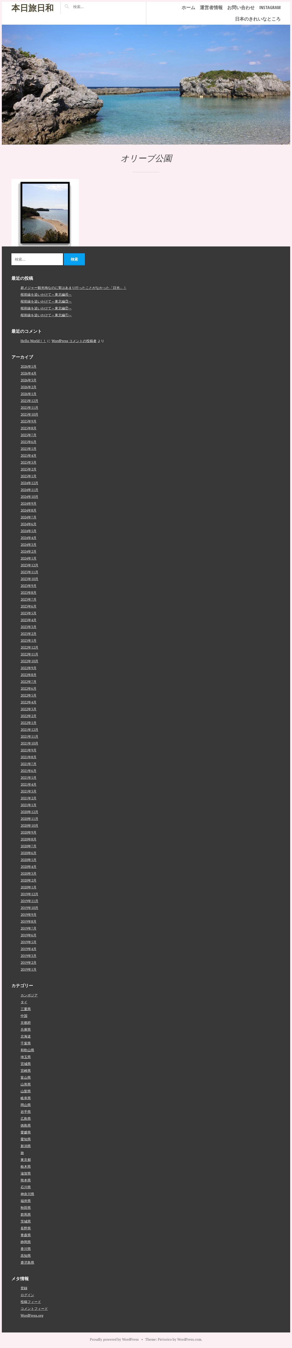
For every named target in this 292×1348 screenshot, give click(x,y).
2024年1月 (28, 558)
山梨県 (26, 1091)
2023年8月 (28, 592)
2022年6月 (28, 688)
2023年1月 (28, 640)
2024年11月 (29, 489)
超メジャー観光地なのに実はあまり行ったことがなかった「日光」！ (74, 287)
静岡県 (26, 1242)
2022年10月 (29, 661)
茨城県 (26, 1221)
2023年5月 (28, 613)
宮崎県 (26, 1070)
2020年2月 (28, 880)
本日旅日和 (32, 7)
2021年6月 (28, 770)
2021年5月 (28, 777)
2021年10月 (29, 743)
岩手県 (26, 1111)
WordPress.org (32, 1315)
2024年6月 (28, 524)
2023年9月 (28, 585)
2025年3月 (28, 462)
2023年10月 (29, 578)
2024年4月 (28, 537)
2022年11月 (29, 654)
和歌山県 (27, 1050)
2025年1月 (28, 476)
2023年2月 (28, 633)
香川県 (26, 1248)
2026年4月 (28, 373)
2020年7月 (28, 846)
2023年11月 (29, 572)
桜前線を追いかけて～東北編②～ (46, 308)
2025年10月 (29, 414)
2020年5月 (28, 859)
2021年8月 (28, 757)
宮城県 (26, 1063)
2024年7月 (28, 517)
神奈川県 (27, 1194)
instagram (270, 7)
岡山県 (26, 1104)
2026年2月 (28, 387)
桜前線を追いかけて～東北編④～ (46, 294)
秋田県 (26, 1207)
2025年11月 (29, 407)
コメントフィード (34, 1308)
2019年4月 (28, 948)
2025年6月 (28, 441)
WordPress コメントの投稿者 (74, 340)
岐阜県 (26, 1098)
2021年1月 (28, 805)
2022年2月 (28, 716)
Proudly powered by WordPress (114, 1339)
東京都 (26, 1159)
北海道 (26, 1036)
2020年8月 (28, 839)
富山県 (26, 1077)
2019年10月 (29, 907)
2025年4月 (28, 455)
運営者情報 (211, 7)
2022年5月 (28, 695)
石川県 (26, 1187)
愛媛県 (26, 1132)
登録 (24, 1288)
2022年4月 (28, 702)
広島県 (26, 1118)
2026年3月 (28, 380)
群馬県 (26, 1214)
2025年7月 (28, 435)
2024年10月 (29, 496)
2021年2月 (28, 798)
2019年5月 (28, 942)
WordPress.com (189, 1339)
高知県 (26, 1255)
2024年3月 (28, 544)
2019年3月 (28, 955)
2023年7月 (28, 599)
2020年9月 (28, 832)
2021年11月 (29, 736)
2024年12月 (29, 483)
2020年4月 (28, 866)
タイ (24, 1002)
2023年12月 (29, 565)
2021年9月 (28, 750)
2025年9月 (28, 421)
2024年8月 (28, 510)
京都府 (26, 1022)
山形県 (26, 1084)
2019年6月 (28, 935)
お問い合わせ (241, 7)
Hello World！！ (33, 340)
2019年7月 (28, 928)
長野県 (26, 1228)
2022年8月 (28, 674)
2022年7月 (28, 681)
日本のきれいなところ (258, 19)
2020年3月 (28, 873)
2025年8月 (28, 428)
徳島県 (26, 1125)
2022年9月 (28, 668)
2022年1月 (28, 722)
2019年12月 (29, 894)
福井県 (26, 1200)
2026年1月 (28, 393)
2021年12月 (29, 729)
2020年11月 (29, 818)
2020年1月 (28, 887)
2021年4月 (28, 784)
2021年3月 (28, 791)
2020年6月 (28, 853)
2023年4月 (28, 620)
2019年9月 (28, 914)
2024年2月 (28, 551)
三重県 (26, 1009)
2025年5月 (28, 448)
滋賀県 (26, 1173)
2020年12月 (29, 811)
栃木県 (26, 1166)
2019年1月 (28, 969)
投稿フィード (31, 1301)
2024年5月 (28, 531)
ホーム (188, 7)
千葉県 (26, 1043)
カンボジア (29, 995)
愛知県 (26, 1139)
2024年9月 (28, 503)
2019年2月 (28, 962)
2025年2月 (28, 469)
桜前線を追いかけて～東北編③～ (46, 301)
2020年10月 (29, 825)
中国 (24, 1015)
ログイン (27, 1294)
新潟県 (26, 1146)
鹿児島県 (27, 1262)
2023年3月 (28, 626)
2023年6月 (28, 606)
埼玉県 (26, 1057)
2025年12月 (29, 400)
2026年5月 (28, 366)
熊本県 (26, 1180)
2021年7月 (28, 763)
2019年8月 (28, 921)
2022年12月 (29, 647)
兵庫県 (26, 1029)
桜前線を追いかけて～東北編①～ (46, 315)
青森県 (26, 1235)
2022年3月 (28, 709)
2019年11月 (29, 901)
